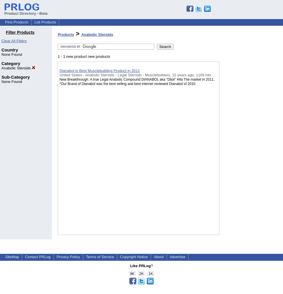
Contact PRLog (38, 257)
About (159, 257)
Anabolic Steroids (18, 68)
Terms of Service (100, 257)
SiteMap (12, 257)
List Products (45, 22)
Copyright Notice (134, 257)
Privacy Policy (68, 257)
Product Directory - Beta (26, 11)
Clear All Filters (14, 41)
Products (66, 34)
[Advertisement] (248, 150)
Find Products (16, 22)
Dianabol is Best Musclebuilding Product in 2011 (99, 71)
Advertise (177, 257)
